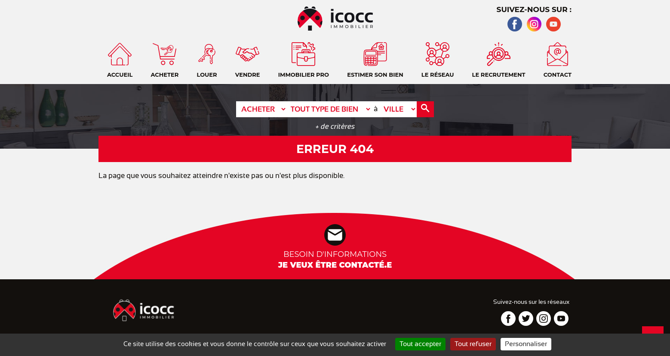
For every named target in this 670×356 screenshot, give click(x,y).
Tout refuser (473, 344)
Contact (655, 60)
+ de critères (335, 126)
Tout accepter (420, 344)
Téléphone (655, 82)
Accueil (655, 38)
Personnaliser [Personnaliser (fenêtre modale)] (526, 344)
